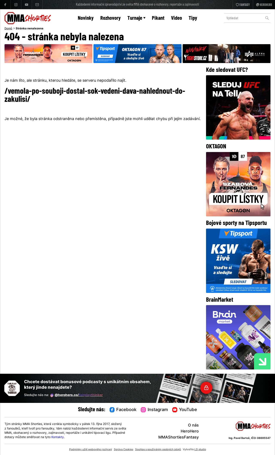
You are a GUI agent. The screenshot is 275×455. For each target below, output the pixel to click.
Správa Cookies (123, 449)
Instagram (154, 410)
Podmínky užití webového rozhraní (90, 449)
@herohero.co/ (76, 395)
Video (176, 18)
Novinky (86, 18)
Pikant (158, 18)
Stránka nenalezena (29, 28)
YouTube (184, 410)
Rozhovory (110, 18)
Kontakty (57, 437)
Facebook (123, 410)
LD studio (200, 449)
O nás (193, 425)
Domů (8, 28)
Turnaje (136, 18)
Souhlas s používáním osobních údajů (158, 449)
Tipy (193, 18)
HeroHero (190, 431)
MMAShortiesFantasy (178, 437)
